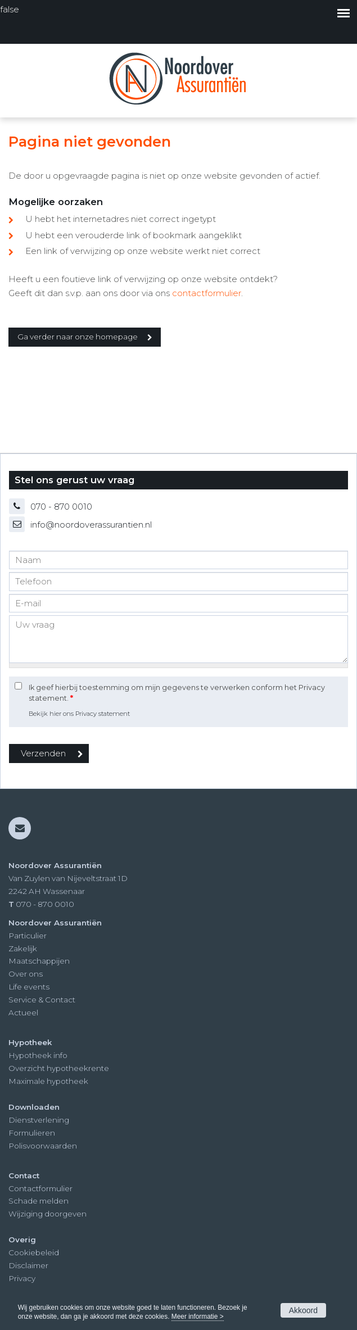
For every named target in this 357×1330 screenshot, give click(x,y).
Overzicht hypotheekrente (58, 1068)
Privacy (21, 1278)
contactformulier (206, 293)
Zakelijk (22, 948)
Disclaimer (28, 1265)
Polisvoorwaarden (42, 1145)
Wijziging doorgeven (47, 1213)
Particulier (27, 935)
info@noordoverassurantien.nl (91, 524)
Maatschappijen (39, 960)
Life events (28, 986)
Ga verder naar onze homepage (77, 336)
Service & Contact (41, 999)
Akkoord (303, 1310)
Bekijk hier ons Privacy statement (79, 714)
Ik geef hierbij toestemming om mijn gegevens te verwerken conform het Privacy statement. (177, 692)
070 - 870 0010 (61, 506)
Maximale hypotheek (48, 1081)
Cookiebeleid (33, 1252)
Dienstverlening (38, 1119)
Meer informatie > (197, 1316)
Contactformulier (40, 1188)
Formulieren (31, 1132)
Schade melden (38, 1200)
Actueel (23, 1012)
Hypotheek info (37, 1055)
